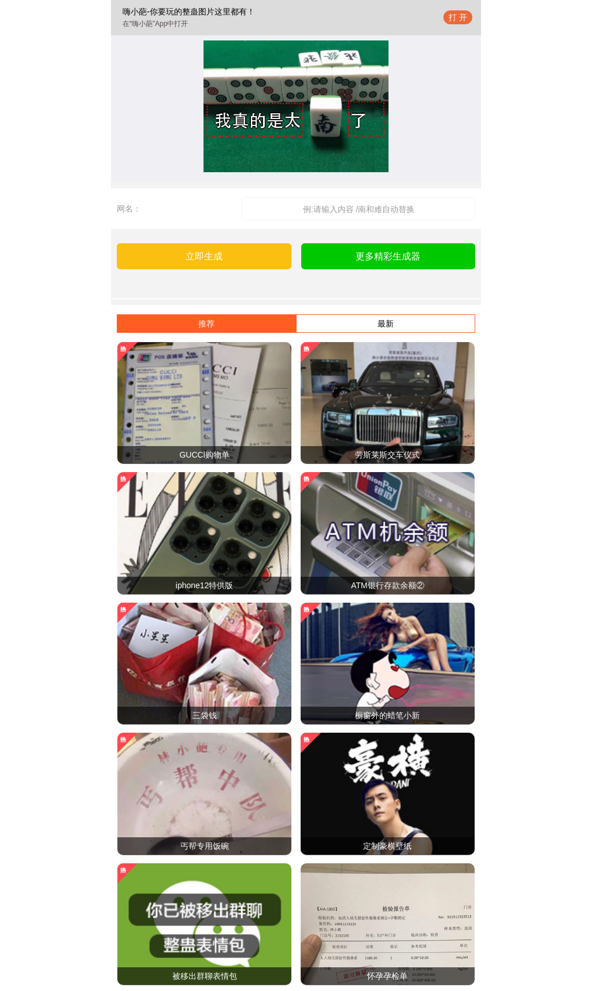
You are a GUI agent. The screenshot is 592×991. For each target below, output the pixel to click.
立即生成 (204, 256)
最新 (386, 323)
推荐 (206, 323)
